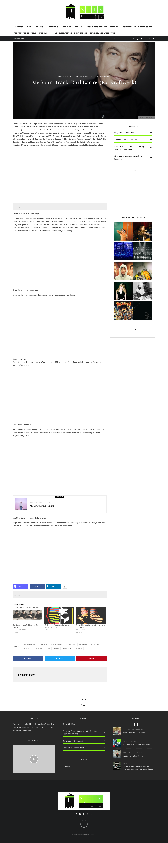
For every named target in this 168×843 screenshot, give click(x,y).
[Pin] (91, 658)
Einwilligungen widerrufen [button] (102, 33)
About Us (114, 27)
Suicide (57, 648)
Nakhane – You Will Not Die (125, 139)
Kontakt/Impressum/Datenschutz (137, 27)
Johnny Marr (71, 644)
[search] (102, 767)
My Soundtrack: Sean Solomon (135, 734)
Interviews (53, 27)
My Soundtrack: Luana (42, 507)
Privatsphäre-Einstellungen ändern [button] (30, 33)
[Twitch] (91, 814)
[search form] (81, 767)
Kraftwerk (28, 648)
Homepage (18, 27)
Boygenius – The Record (124, 132)
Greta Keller (44, 644)
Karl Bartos (95, 644)
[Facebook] (130, 39)
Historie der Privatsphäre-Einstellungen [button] (68, 33)
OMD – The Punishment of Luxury (57, 625)
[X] (134, 39)
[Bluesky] (145, 39)
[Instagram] (137, 39)
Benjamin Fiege (26, 674)
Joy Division (83, 644)
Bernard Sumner (30, 644)
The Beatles (67, 648)
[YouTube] (141, 39)
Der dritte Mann (69, 724)
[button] (20, 586)
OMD (49, 648)
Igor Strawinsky (57, 644)
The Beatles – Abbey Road (73, 748)
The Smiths (79, 648)
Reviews (39, 27)
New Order (39, 648)
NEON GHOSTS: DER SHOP (97, 27)
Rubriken (78, 27)
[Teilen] (28, 658)
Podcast (67, 27)
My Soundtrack (72, 76)
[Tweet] (60, 658)
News (28, 27)
